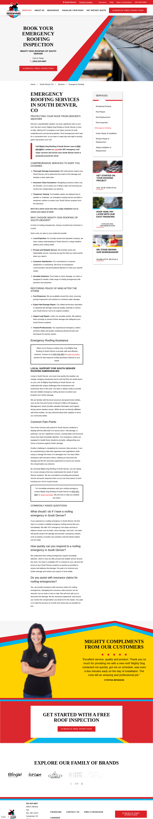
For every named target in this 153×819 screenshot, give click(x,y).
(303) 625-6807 (39, 61)
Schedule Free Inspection (127, 10)
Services (27, 10)
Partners (103, 2)
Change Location (85, 2)
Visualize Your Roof (73, 10)
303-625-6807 (141, 2)
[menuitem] (27, 10)
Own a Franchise (124, 2)
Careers (55, 818)
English (3, 817)
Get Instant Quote (96, 10)
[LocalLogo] (13, 10)
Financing (56, 812)
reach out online (73, 354)
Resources (53, 10)
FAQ (111, 2)
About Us (39, 10)
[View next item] (82, 784)
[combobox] (5, 817)
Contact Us (72, 812)
